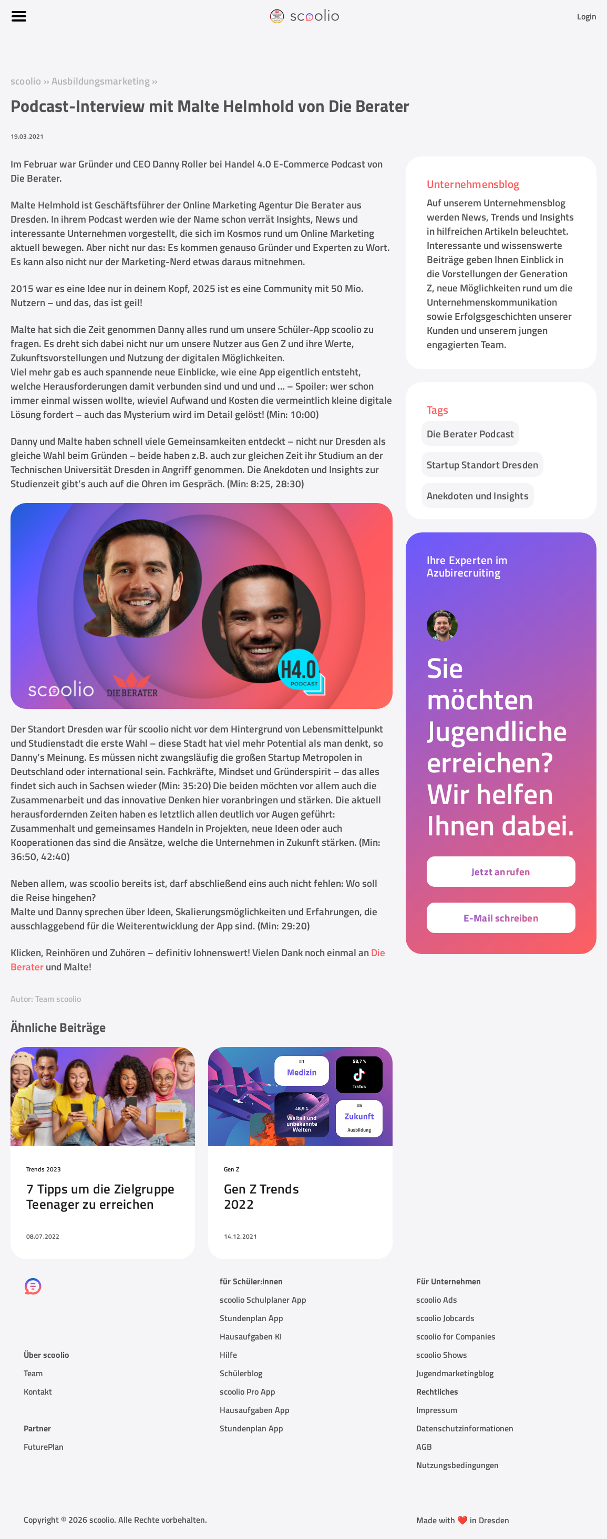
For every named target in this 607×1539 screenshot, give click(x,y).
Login (586, 16)
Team (33, 1373)
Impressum (436, 1410)
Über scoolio (46, 1354)
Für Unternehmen (448, 1281)
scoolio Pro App (247, 1391)
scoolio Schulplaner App (263, 1299)
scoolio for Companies (456, 1336)
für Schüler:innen (251, 1281)
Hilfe (228, 1354)
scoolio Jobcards (445, 1318)
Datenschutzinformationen (464, 1428)
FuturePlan (44, 1446)
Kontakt (38, 1391)
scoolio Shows (441, 1354)
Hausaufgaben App (255, 1410)
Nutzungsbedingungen (457, 1465)
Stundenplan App (251, 1318)
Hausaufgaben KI (251, 1336)
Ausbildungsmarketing (102, 80)
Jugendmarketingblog (454, 1373)
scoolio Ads (436, 1299)
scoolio (26, 80)
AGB (424, 1446)
